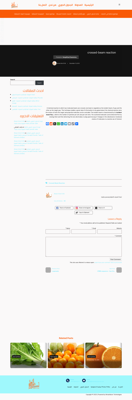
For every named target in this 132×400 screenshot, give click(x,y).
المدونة (79, 5)
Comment (118, 236)
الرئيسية (89, 5)
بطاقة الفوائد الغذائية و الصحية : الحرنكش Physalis (27, 97)
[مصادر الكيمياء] (14, 5)
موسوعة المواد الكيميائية (22, 14)
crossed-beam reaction (57, 183)
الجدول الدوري (65, 5)
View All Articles (59, 201)
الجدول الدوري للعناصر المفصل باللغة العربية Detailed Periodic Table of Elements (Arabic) (28, 135)
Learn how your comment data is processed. (95, 262)
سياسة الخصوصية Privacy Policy (100, 387)
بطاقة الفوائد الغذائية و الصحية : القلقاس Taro (26, 109)
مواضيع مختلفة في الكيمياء (109, 14)
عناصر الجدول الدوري (93, 14)
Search (12, 79)
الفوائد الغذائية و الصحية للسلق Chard (23, 94)
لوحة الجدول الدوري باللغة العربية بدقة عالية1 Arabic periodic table (28, 122)
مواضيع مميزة (50, 14)
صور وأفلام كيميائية (79, 14)
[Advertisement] (66, 31)
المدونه (76, 387)
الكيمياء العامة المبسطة (63, 14)
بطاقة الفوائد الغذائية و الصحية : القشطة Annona (27, 106)
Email (94, 228)
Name (67, 228)
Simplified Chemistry (69, 57)
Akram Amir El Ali (19, 121)
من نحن (52, 5)
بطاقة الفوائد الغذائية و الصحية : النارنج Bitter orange (25, 101)
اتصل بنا (42, 5)
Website (119, 228)
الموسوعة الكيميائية (38, 14)
